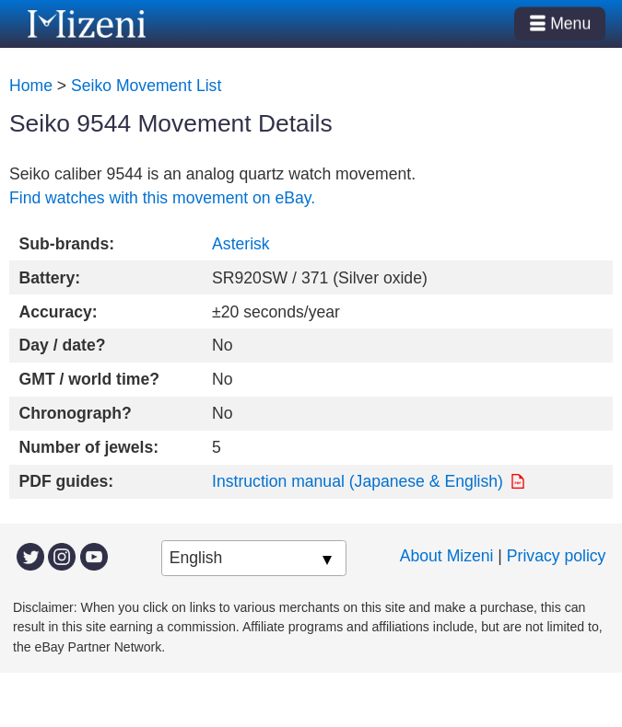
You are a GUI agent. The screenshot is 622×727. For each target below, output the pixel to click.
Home (31, 85)
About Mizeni (447, 556)
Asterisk (241, 244)
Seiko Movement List (146, 85)
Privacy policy (556, 556)
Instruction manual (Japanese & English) (357, 481)
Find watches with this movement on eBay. (162, 198)
